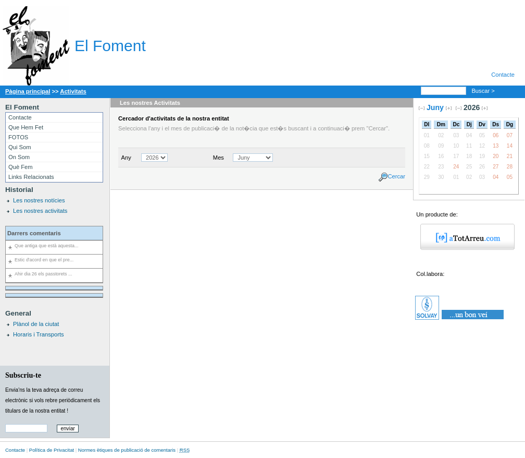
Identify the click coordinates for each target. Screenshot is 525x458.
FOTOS (18, 137)
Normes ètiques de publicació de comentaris (127, 450)
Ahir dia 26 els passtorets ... (43, 273)
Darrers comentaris (34, 233)
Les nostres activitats (40, 211)
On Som (19, 157)
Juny (435, 107)
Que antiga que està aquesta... (46, 245)
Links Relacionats (31, 177)
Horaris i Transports (38, 334)
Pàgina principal (27, 91)
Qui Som (19, 147)
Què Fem (20, 167)
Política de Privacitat (51, 450)
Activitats (73, 91)
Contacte (503, 74)
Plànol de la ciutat (36, 324)
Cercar (396, 176)
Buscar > (483, 91)
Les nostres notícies (39, 200)
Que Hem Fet (25, 127)
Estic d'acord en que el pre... (44, 259)
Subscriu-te (23, 375)
